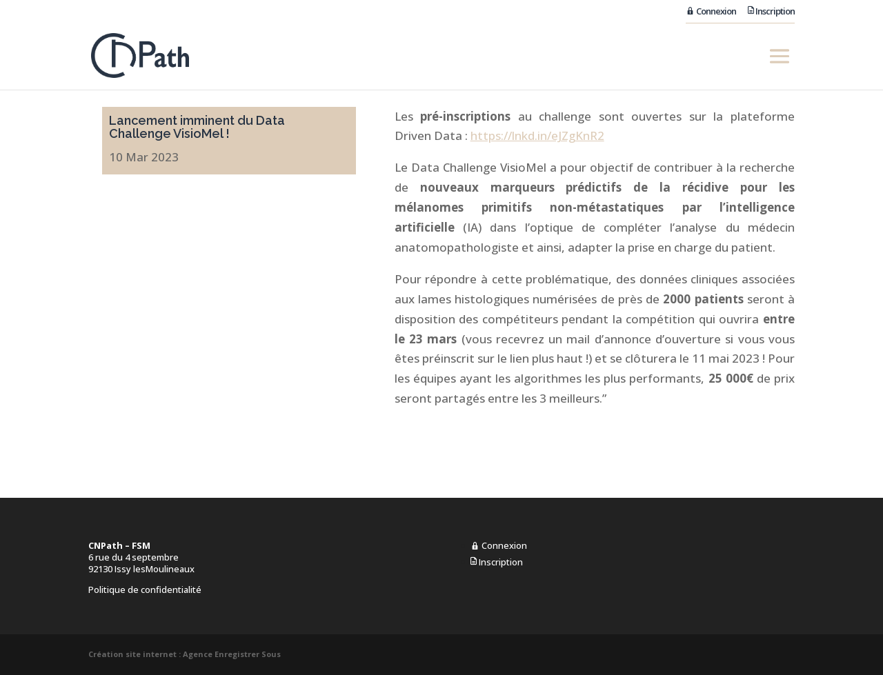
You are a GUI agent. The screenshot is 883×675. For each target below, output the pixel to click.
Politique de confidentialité (144, 589)
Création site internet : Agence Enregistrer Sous (184, 654)
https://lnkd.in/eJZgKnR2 (537, 135)
